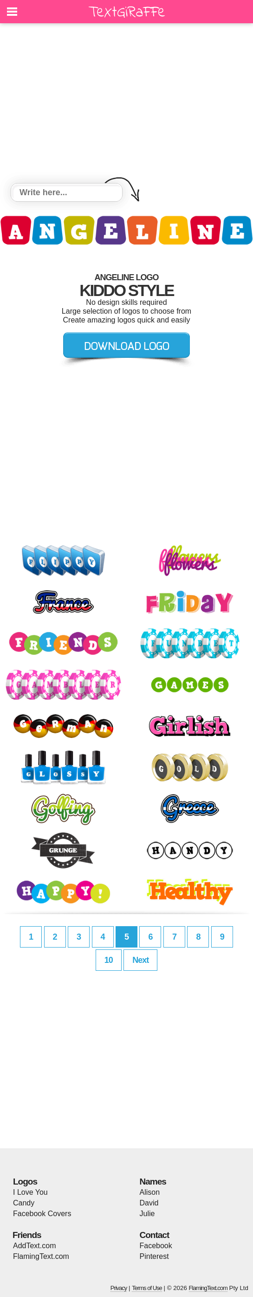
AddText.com (34, 1246)
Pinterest (154, 1256)
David (149, 1203)
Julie (147, 1214)
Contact (154, 1235)
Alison (150, 1192)
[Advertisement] (126, 105)
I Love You (30, 1192)
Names (153, 1181)
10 (108, 960)
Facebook (156, 1246)
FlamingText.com (41, 1256)
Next (140, 960)
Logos (25, 1181)
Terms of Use (147, 1287)
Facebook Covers (42, 1214)
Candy (23, 1203)
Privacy (118, 1287)
